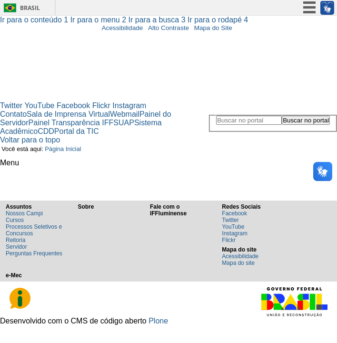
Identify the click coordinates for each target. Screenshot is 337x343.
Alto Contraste (168, 27)
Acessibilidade (122, 27)
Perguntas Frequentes (34, 253)
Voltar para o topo (30, 140)
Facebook (73, 105)
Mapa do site (238, 263)
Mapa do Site (213, 27)
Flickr (101, 105)
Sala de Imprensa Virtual (68, 114)
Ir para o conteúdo (35, 20)
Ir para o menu (99, 20)
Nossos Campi (24, 213)
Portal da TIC (76, 131)
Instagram (129, 105)
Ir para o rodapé (218, 20)
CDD (46, 131)
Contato (13, 114)
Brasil (30, 8)
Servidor (16, 246)
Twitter (11, 105)
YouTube (40, 105)
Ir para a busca (158, 20)
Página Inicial (63, 148)
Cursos (15, 220)
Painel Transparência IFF (71, 123)
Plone (158, 321)
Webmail (124, 114)
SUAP (123, 123)
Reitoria (15, 240)
